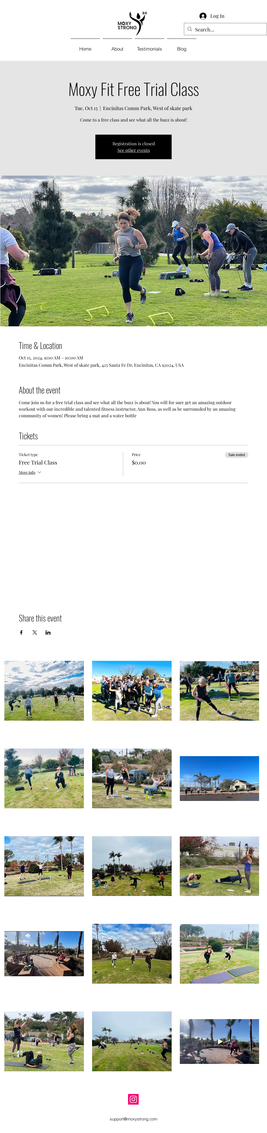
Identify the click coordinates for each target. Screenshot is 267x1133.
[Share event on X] (34, 632)
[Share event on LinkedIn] (48, 632)
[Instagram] (133, 1099)
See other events (133, 150)
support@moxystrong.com (133, 1119)
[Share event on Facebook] (21, 632)
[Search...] (225, 29)
